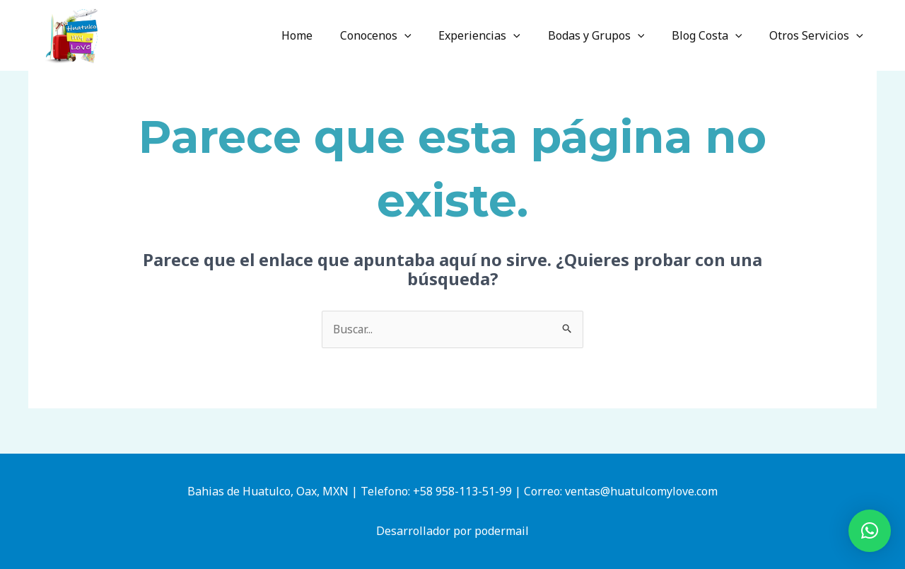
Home (323, 35)
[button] (869, 531)
